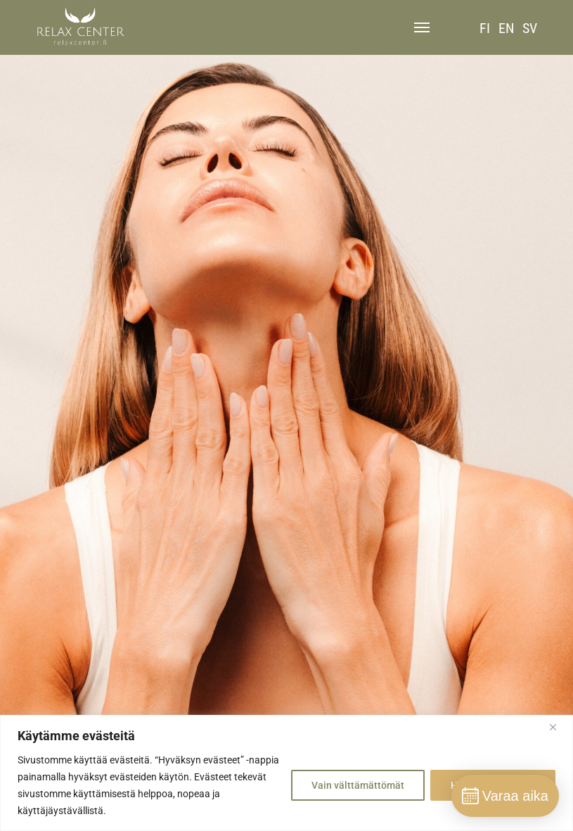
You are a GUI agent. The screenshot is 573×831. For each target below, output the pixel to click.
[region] (286, 773)
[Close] (558, 726)
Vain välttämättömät (357, 785)
